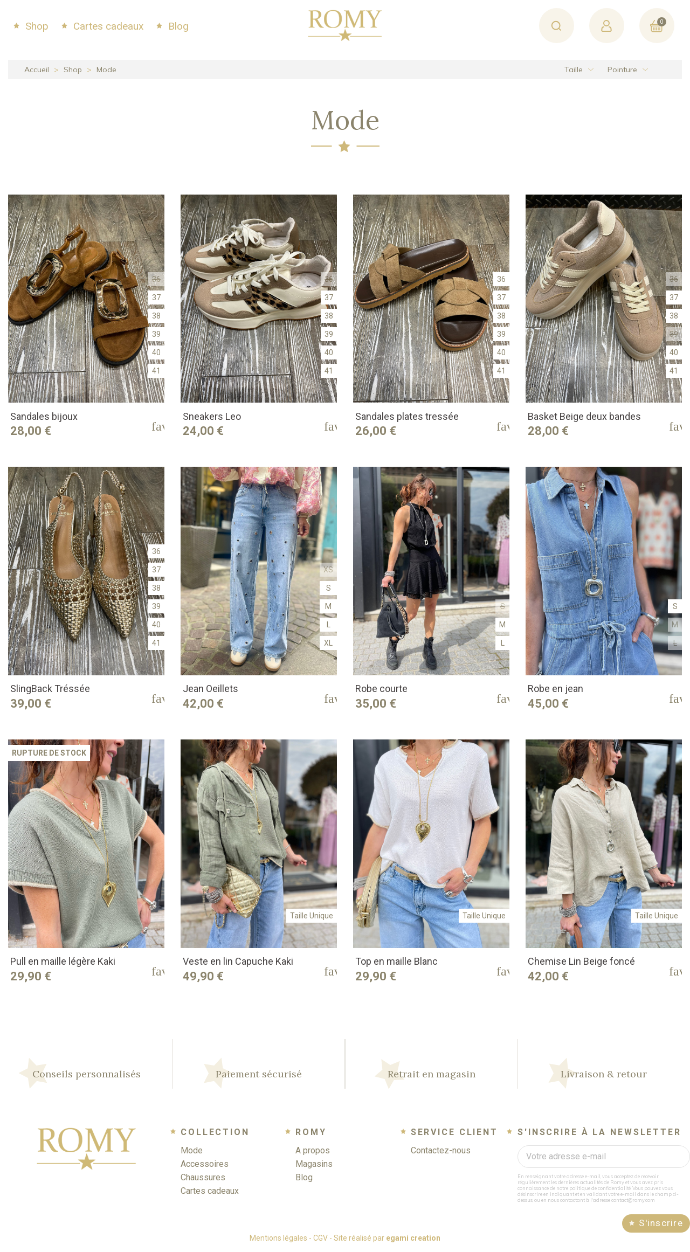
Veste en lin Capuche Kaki (238, 961)
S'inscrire (661, 1223)
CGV (320, 1238)
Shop (36, 26)
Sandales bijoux (44, 416)
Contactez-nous (441, 1150)
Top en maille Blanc (396, 961)
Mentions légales (278, 1238)
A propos (312, 1150)
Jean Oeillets (210, 688)
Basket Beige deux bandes (584, 416)
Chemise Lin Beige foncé (581, 961)
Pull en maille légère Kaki (62, 961)
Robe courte (381, 688)
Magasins (314, 1164)
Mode (192, 1150)
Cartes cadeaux (107, 26)
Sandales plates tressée (407, 416)
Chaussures (203, 1177)
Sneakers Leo (212, 416)
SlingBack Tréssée (50, 688)
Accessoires (205, 1164)
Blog (177, 26)
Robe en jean (555, 688)
